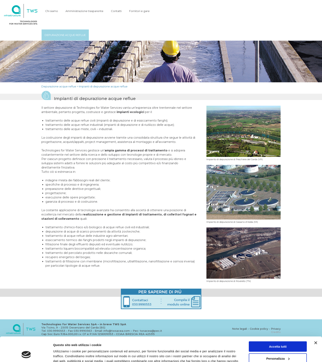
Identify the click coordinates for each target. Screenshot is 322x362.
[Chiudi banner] (315, 319)
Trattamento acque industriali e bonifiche (157, 35)
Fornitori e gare (139, 11)
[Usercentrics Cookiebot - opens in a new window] (26, 354)
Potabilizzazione (105, 35)
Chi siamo (51, 11)
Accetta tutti (278, 323)
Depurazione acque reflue (65, 35)
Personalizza (278, 335)
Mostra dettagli (64, 354)
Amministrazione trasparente (84, 11)
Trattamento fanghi (211, 35)
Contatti (116, 11)
